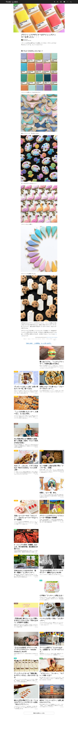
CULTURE (41, 346)
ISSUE (15, 529)
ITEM (41, 580)
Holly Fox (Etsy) (49, 337)
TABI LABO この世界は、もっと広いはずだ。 (39, 343)
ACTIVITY (15, 371)
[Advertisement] (39, 737)
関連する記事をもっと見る (39, 713)
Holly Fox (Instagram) (54, 337)
